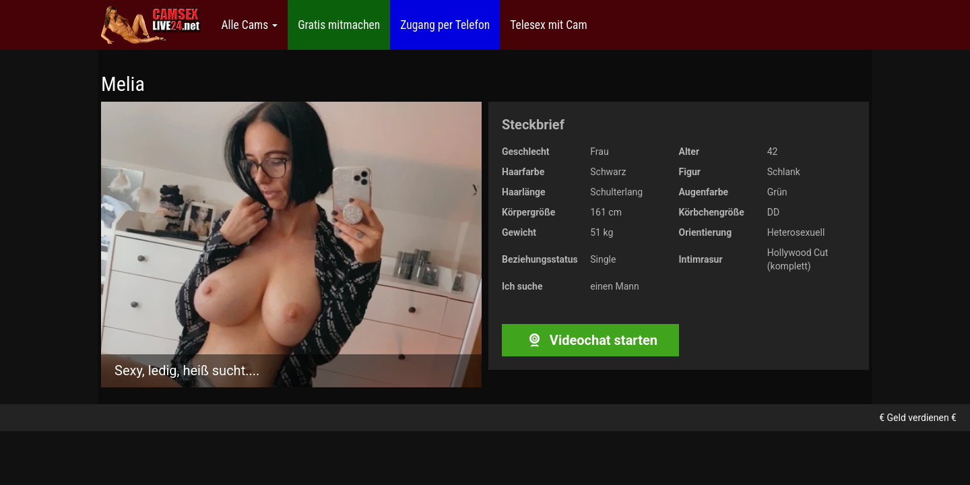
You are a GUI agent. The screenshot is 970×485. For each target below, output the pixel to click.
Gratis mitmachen (339, 25)
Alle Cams (249, 25)
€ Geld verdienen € (918, 417)
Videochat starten (590, 340)
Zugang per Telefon (445, 25)
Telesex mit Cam (548, 25)
